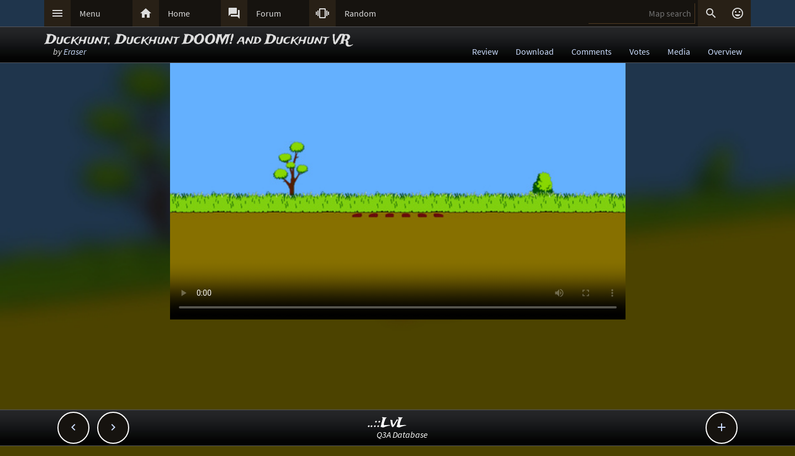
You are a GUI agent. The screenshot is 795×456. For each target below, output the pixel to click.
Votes (639, 51)
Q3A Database (402, 434)
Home (179, 13)
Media (678, 51)
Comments (591, 51)
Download (535, 51)
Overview (725, 51)
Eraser (74, 51)
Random (360, 13)
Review (485, 51)
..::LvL (387, 423)
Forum (268, 13)
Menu (90, 13)
